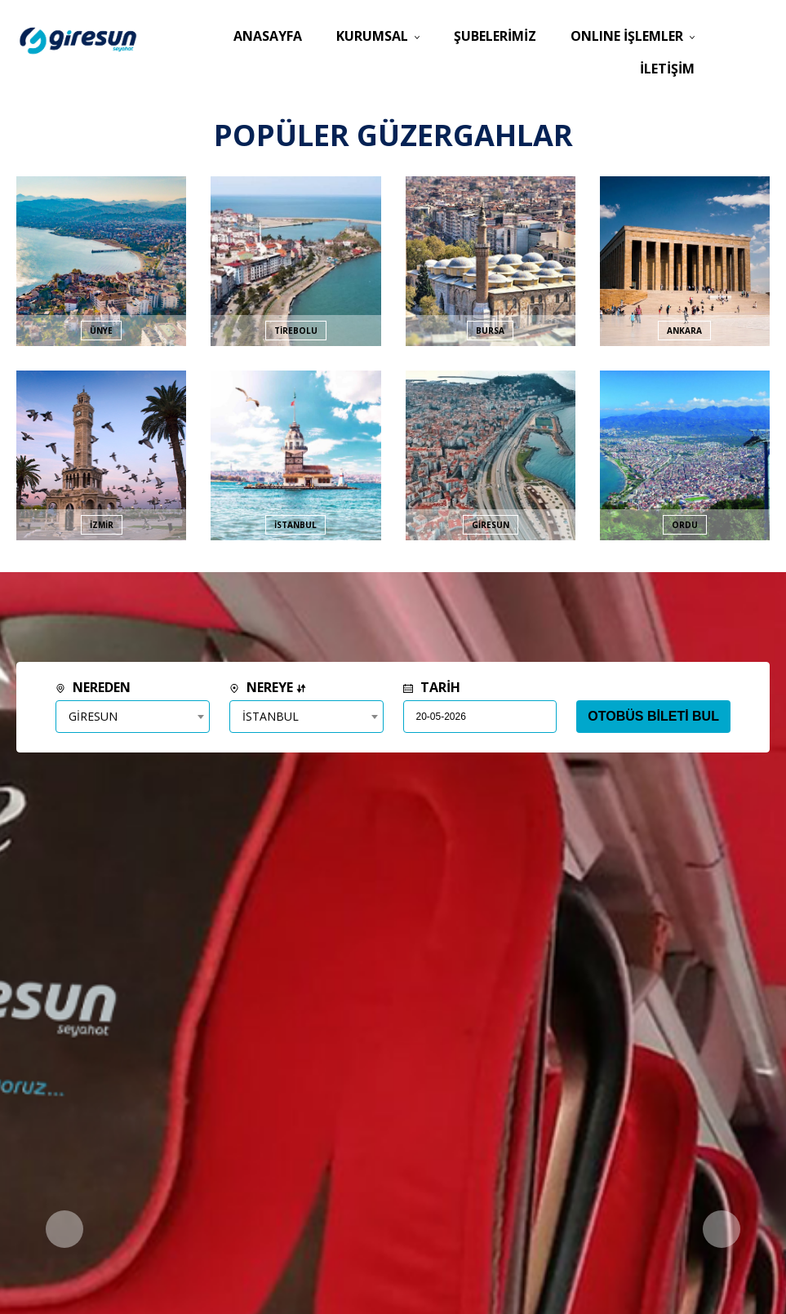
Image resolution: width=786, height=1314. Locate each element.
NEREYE (267, 687)
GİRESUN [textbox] (93, 716)
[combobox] (133, 716)
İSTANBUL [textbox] (270, 716)
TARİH (431, 687)
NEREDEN (93, 687)
